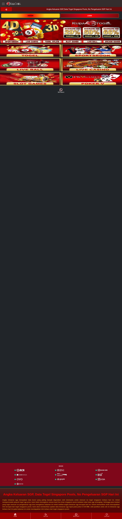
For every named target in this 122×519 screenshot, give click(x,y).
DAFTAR (30, 16)
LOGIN (89, 16)
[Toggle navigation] (3, 4)
